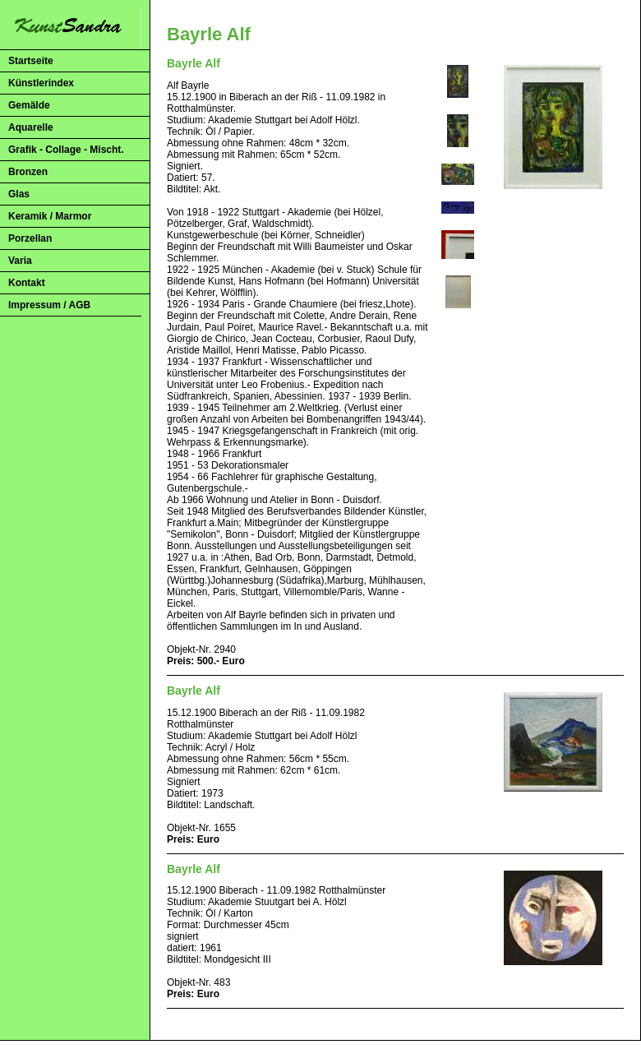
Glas (19, 194)
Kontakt (26, 283)
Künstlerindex (41, 83)
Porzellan (30, 238)
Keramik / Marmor (49, 216)
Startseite (30, 61)
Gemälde (29, 105)
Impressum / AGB (49, 305)
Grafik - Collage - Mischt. (66, 149)
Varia (20, 260)
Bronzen (28, 172)
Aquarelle (30, 127)
